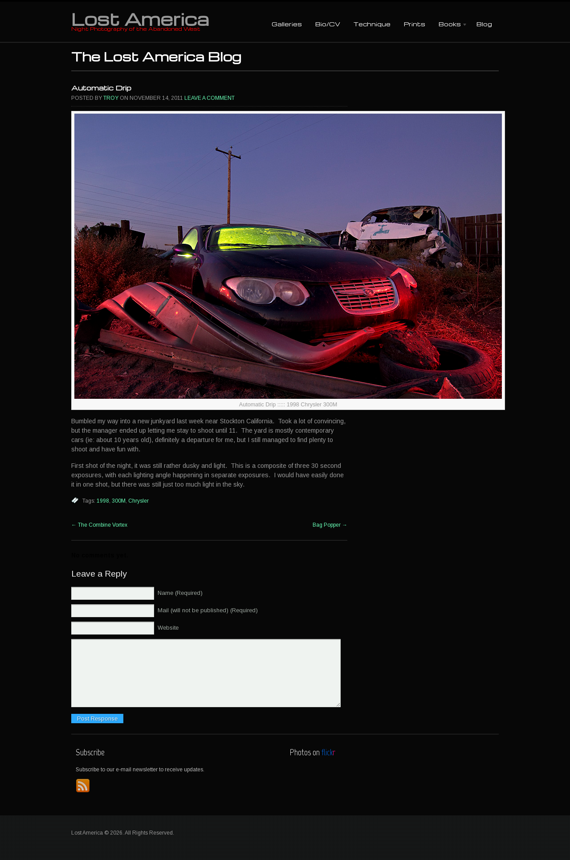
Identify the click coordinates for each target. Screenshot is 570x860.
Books (450, 24)
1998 (103, 501)
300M (119, 501)
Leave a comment (209, 98)
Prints (414, 24)
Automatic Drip (101, 87)
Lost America (140, 18)
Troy (110, 98)
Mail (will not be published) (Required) (208, 610)
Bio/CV (327, 24)
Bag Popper (330, 525)
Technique (372, 24)
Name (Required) (180, 593)
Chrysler (138, 501)
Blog (484, 24)
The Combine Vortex (99, 525)
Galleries (287, 24)
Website (168, 627)
